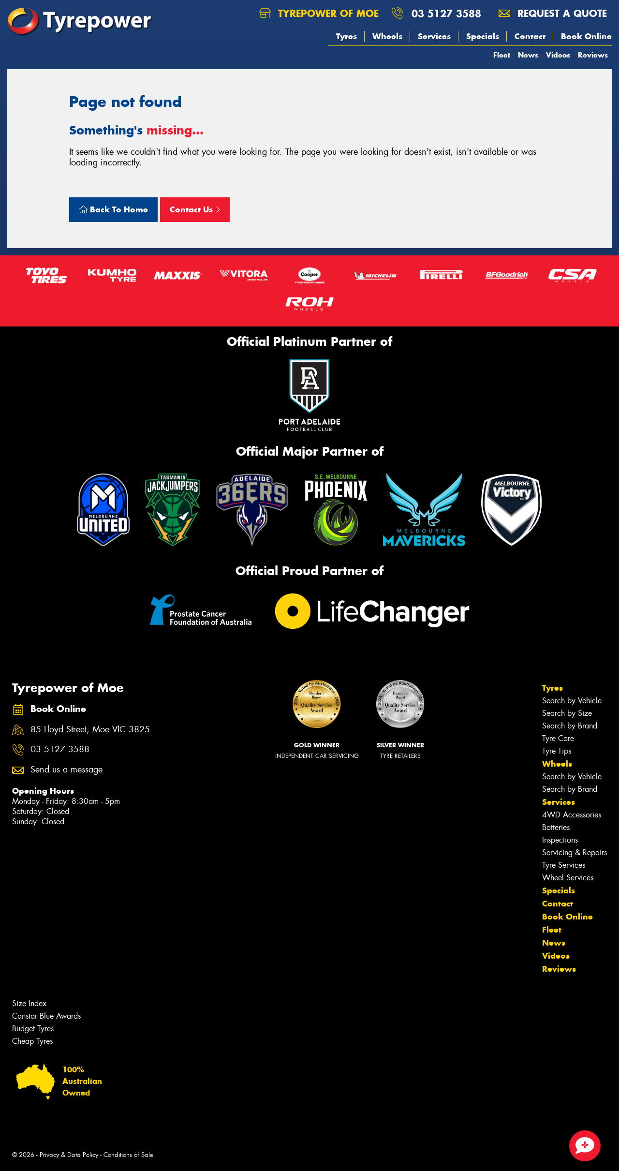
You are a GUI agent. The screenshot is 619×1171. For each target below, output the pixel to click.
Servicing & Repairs (574, 852)
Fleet (501, 54)
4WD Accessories (571, 815)
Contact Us (195, 209)
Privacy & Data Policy (69, 1155)
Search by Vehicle (572, 701)
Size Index (29, 1003)
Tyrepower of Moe (319, 13)
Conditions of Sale (128, 1155)
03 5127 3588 (446, 13)
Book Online (586, 36)
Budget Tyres (33, 1028)
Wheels (387, 36)
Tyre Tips (556, 751)
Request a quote (553, 13)
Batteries (556, 827)
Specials (482, 36)
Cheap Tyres (32, 1041)
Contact (530, 36)
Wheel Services (567, 878)
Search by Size (567, 713)
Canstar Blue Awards (46, 1016)
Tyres (346, 36)
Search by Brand (569, 726)
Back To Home (113, 209)
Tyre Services (563, 865)
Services (434, 36)
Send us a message (66, 769)
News (528, 54)
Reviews (593, 54)
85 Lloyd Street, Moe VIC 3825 (90, 729)
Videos (558, 54)
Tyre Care (558, 738)
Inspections (560, 840)
